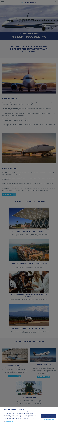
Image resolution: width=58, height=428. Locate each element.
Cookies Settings (48, 419)
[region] (29, 417)
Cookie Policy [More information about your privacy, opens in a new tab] (10, 421)
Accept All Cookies (48, 416)
